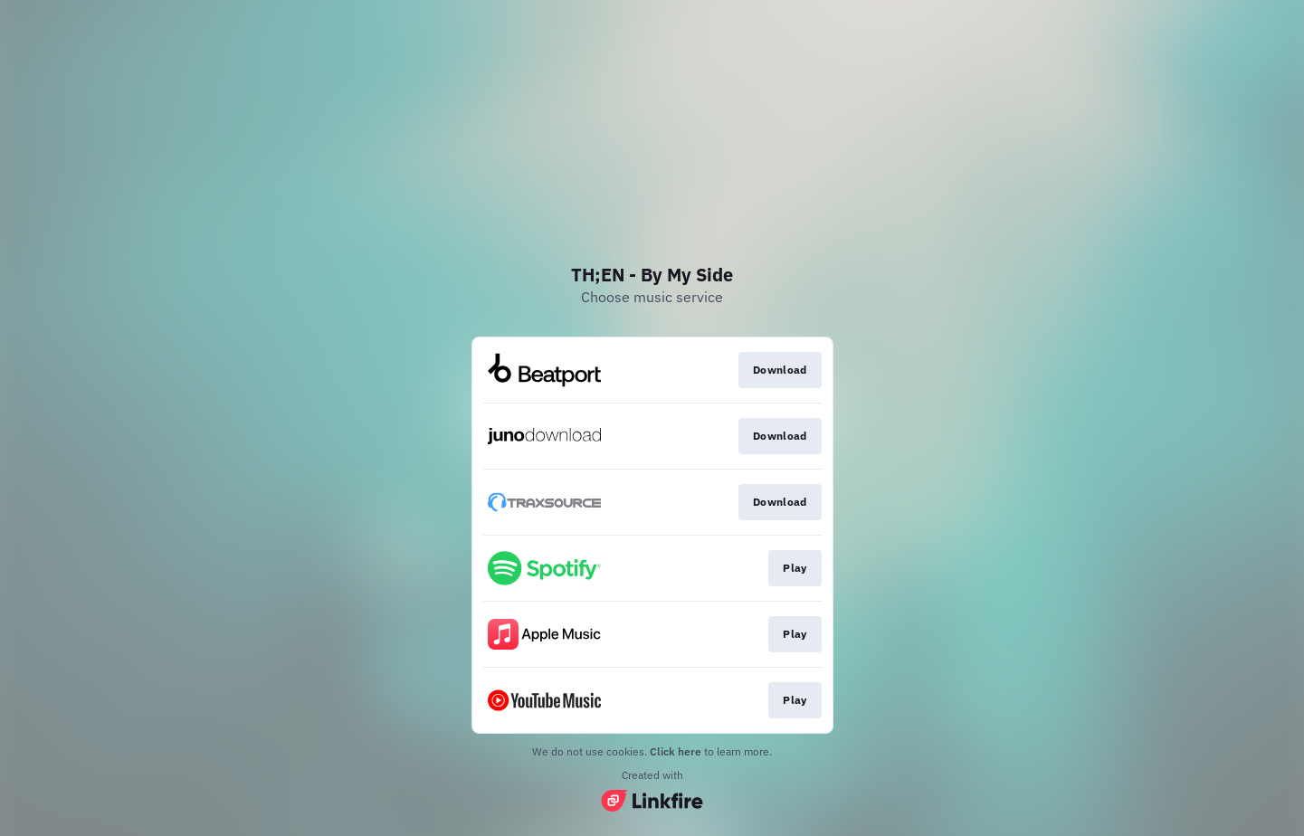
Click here (675, 751)
